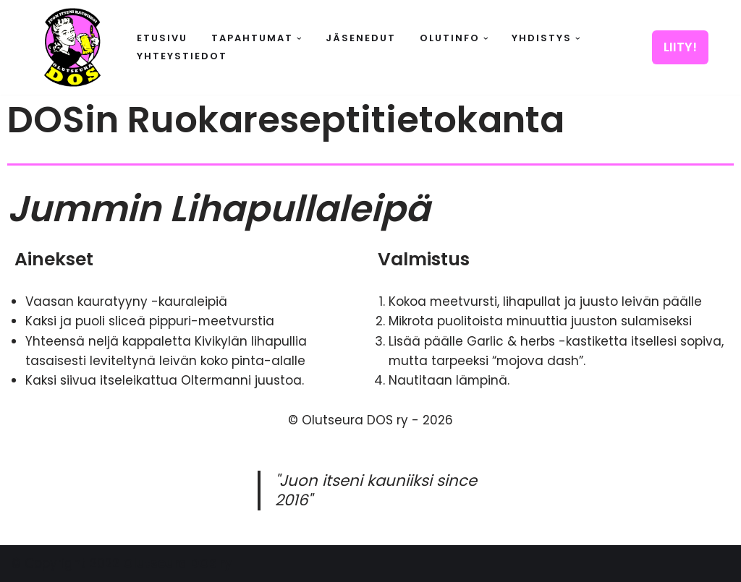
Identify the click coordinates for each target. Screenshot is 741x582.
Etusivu (162, 38)
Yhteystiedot (182, 56)
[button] (299, 38)
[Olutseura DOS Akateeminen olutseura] (72, 47)
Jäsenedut (361, 38)
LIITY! (680, 47)
